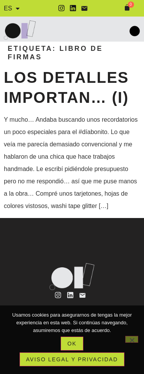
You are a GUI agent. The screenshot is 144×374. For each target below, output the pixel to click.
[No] (131, 339)
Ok (71, 343)
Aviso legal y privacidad (72, 359)
